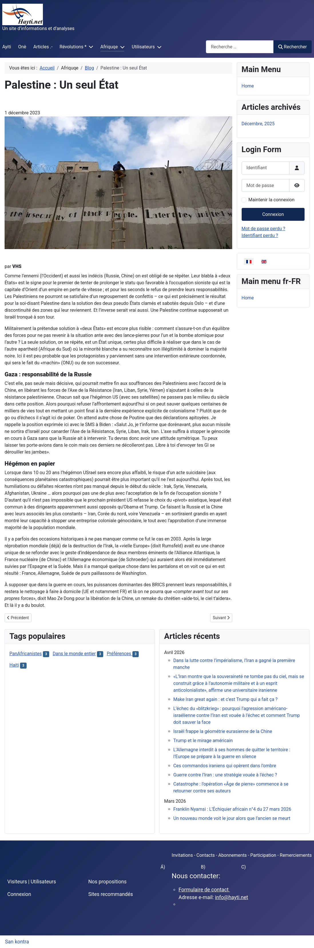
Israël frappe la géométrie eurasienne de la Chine (222, 731)
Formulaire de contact (204, 890)
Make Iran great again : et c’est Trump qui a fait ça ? (225, 699)
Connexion (273, 214)
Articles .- (43, 46)
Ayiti (6, 46)
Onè (22, 46)
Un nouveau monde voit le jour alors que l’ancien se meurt (231, 818)
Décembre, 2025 (258, 123)
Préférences (119, 653)
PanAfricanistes (25, 653)
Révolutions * (72, 46)
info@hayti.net (231, 897)
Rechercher (292, 46)
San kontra (17, 942)
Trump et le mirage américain (203, 740)
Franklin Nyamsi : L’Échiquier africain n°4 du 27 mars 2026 (232, 809)
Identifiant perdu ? (260, 235)
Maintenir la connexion (272, 199)
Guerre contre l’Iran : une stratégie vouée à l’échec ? (225, 775)
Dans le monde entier (74, 653)
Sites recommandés (110, 894)
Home (248, 86)
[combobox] (240, 46)
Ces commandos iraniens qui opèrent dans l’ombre (224, 765)
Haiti (14, 665)
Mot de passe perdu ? (263, 228)
